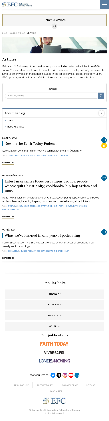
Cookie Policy (70, 385)
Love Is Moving (80, 206)
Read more (8, 162)
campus (11, 206)
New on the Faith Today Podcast (31, 143)
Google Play (13, 155)
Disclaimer (56, 391)
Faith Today (59, 206)
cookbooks (35, 206)
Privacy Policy (45, 385)
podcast (32, 155)
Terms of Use (21, 385)
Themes (53, 294)
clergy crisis (22, 206)
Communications (55, 20)
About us (53, 315)
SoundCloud (47, 155)
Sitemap (90, 385)
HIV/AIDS (68, 206)
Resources (53, 305)
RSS (38, 155)
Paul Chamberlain (11, 210)
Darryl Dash (46, 206)
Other (53, 326)
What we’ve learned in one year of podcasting (42, 235)
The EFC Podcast (61, 155)
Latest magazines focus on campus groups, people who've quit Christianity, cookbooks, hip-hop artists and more (51, 186)
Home (4, 33)
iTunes (23, 155)
